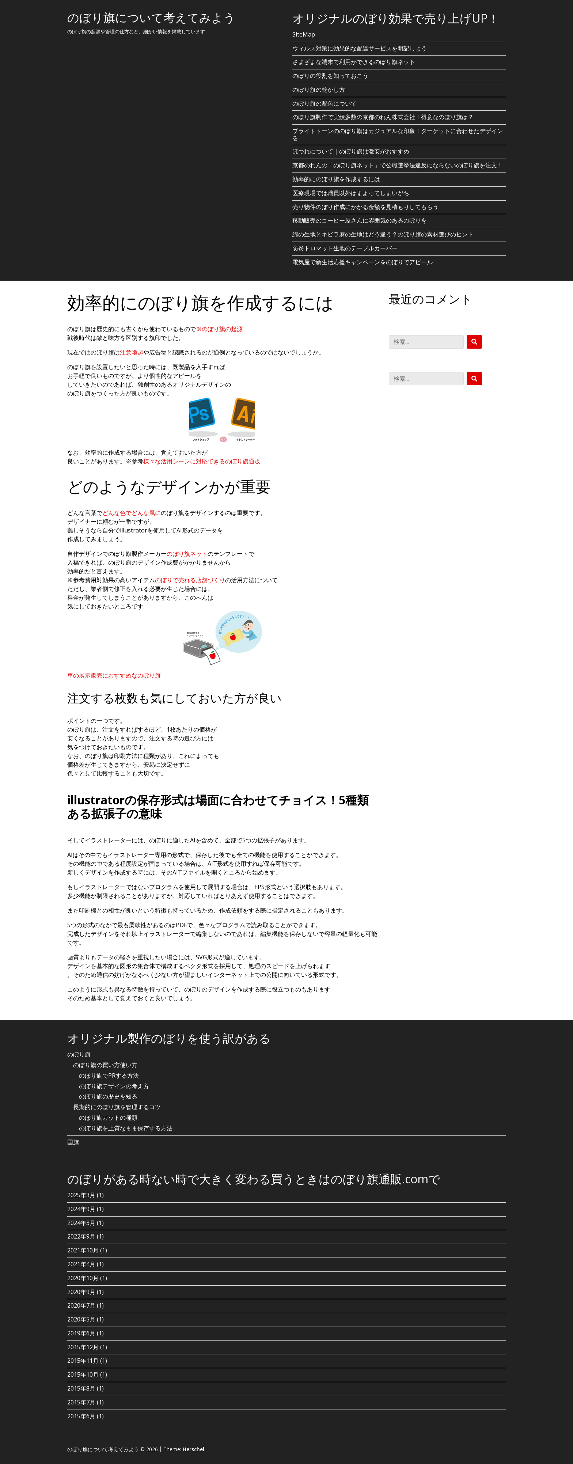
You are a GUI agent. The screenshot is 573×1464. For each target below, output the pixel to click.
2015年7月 (81, 1402)
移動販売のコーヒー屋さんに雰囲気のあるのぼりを (359, 220)
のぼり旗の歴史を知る (108, 1096)
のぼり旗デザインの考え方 (114, 1086)
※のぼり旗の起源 (219, 329)
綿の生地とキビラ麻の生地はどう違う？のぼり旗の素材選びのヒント (383, 234)
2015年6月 (81, 1416)
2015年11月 (83, 1361)
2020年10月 (83, 1278)
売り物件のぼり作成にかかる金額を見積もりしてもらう (365, 207)
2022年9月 (81, 1236)
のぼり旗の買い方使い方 (105, 1065)
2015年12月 (83, 1347)
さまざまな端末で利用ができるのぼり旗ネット (353, 62)
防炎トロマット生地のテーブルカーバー (345, 248)
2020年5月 (81, 1319)
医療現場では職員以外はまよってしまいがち (350, 193)
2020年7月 (81, 1305)
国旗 (73, 1142)
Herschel (193, 1449)
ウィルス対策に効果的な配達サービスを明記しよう (359, 48)
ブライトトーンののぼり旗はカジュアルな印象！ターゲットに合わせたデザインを (397, 134)
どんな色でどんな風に (131, 513)
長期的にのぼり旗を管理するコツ (117, 1107)
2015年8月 (81, 1388)
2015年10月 (83, 1374)
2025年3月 (81, 1195)
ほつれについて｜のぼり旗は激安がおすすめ (350, 151)
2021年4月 (81, 1264)
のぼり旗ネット (187, 554)
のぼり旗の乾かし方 (318, 90)
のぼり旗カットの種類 (108, 1118)
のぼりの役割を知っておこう (330, 76)
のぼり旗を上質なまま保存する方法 (125, 1128)
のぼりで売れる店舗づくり (190, 580)
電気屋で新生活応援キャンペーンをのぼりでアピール (362, 262)
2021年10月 (83, 1250)
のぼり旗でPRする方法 (109, 1076)
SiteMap (303, 34)
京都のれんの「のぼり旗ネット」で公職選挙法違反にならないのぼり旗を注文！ (397, 165)
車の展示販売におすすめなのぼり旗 (114, 675)
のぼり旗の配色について (324, 103)
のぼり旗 (79, 1054)
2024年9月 (81, 1209)
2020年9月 (81, 1292)
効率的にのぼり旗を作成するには (336, 179)
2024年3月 (81, 1223)
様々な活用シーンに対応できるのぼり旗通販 (201, 461)
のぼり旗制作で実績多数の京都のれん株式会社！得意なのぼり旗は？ (383, 117)
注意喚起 (131, 352)
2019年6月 (81, 1333)
